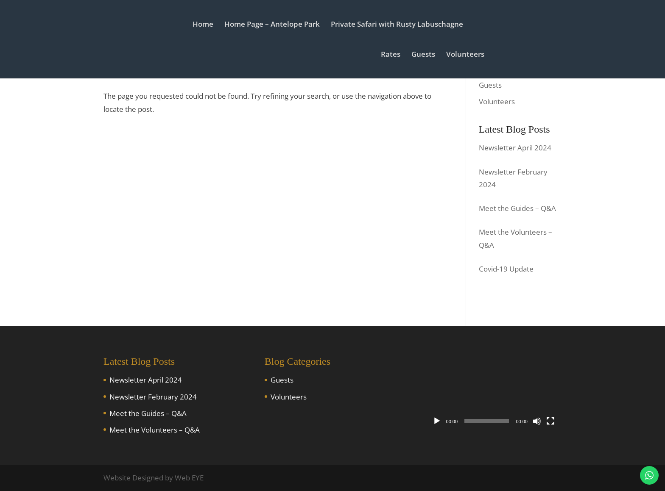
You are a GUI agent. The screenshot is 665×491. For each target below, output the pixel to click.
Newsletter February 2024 (153, 397)
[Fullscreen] (550, 421)
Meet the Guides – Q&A (148, 413)
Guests (423, 55)
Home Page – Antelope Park (272, 25)
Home (203, 25)
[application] (494, 391)
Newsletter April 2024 (145, 380)
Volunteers (465, 55)
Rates (390, 55)
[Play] (437, 421)
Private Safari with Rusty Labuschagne (397, 25)
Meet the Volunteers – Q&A (154, 430)
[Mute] (537, 421)
